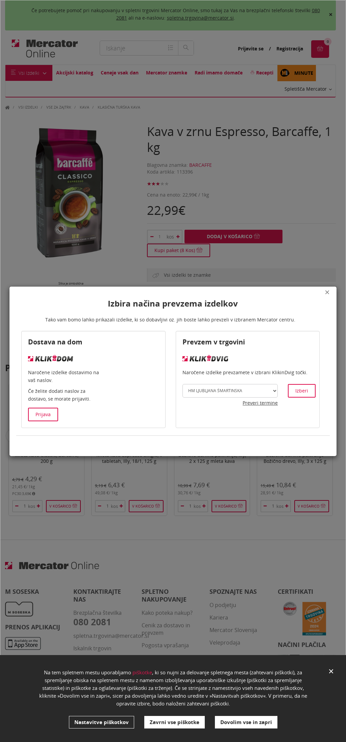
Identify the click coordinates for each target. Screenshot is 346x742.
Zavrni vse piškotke (174, 722)
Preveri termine (260, 403)
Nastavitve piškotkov (101, 722)
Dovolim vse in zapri (246, 722)
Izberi (301, 390)
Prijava (43, 414)
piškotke (142, 672)
